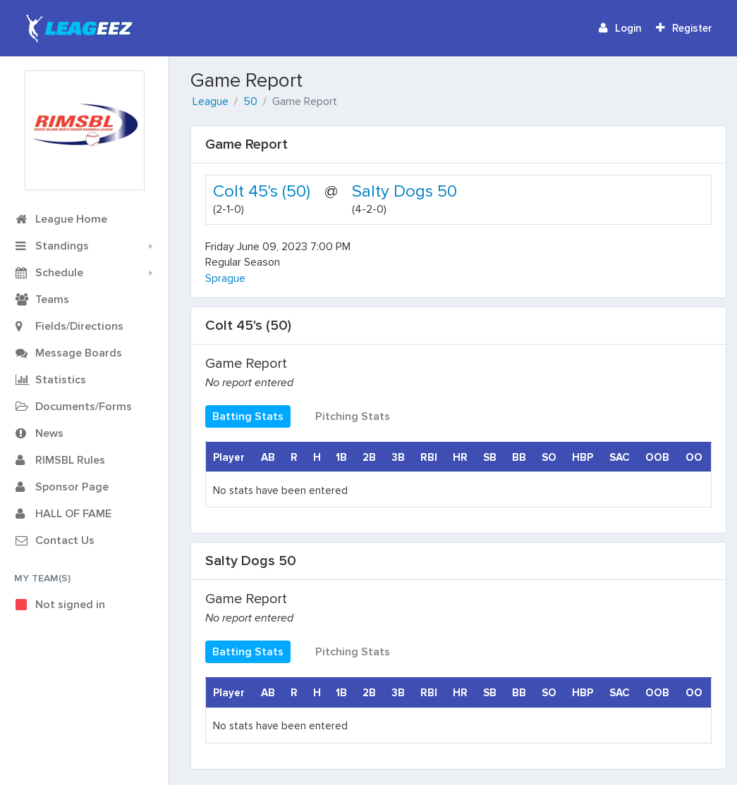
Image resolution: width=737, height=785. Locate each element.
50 (250, 101)
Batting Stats (248, 416)
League (211, 101)
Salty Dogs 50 (404, 191)
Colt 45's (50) (261, 191)
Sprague (225, 278)
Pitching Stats (352, 416)
